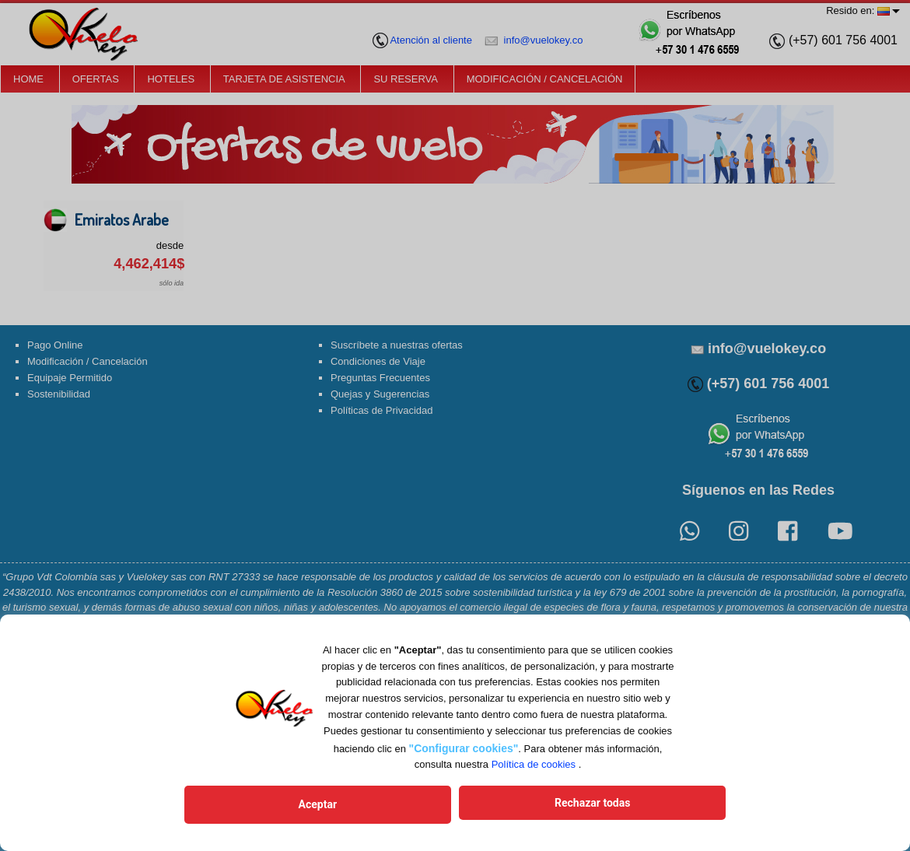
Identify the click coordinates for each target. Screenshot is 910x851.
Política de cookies (534, 769)
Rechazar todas (546, 806)
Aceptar (363, 806)
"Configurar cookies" (464, 752)
